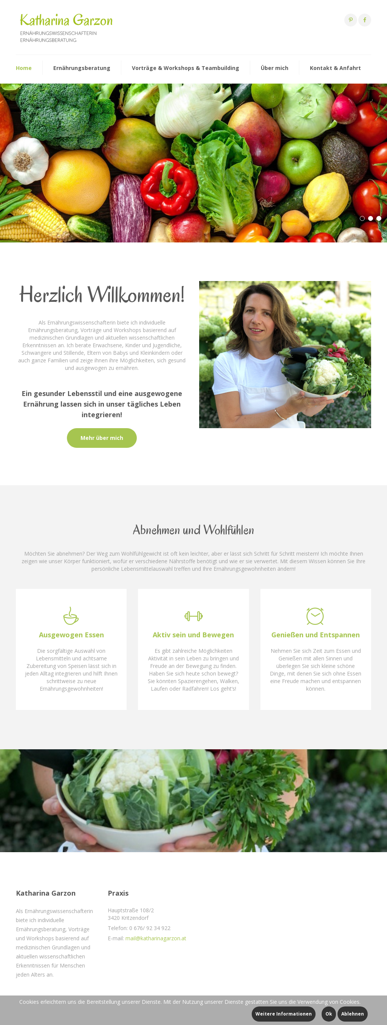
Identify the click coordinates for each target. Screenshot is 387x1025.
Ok (328, 1014)
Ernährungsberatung (81, 67)
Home (24, 67)
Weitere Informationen (283, 1014)
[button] (362, 218)
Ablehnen (352, 1014)
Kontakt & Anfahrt (335, 67)
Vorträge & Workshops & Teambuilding (185, 67)
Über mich (274, 67)
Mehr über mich (101, 437)
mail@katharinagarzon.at (155, 938)
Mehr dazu (33, 195)
